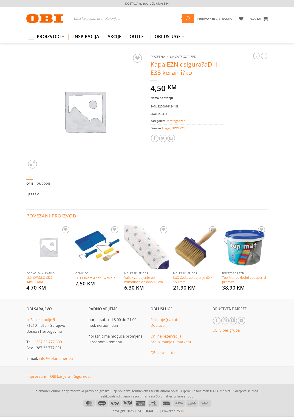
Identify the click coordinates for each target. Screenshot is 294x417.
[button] (259, 19)
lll (182, 411)
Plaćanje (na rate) (165, 319)
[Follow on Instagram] (225, 320)
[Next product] (256, 56)
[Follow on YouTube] (241, 320)
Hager (166, 128)
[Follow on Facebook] (216, 320)
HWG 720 (178, 128)
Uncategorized (183, 56)
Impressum (36, 376)
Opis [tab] (29, 183)
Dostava (157, 325)
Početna (157, 56)
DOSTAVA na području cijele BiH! (147, 3)
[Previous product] (264, 56)
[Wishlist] (241, 19)
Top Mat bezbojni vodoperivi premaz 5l (244, 280)
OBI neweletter (163, 352)
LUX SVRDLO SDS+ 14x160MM (40, 280)
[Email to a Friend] (171, 138)
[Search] (188, 18)
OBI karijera (60, 376)
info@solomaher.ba (56, 358)
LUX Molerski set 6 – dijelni (95, 278)
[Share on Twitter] (163, 138)
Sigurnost (82, 376)
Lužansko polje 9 (40, 319)
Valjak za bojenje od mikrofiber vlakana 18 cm (143, 280)
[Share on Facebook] (154, 138)
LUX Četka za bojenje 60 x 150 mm (192, 280)
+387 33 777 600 (48, 341)
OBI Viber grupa (226, 330)
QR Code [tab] (43, 183)
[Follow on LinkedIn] (233, 320)
